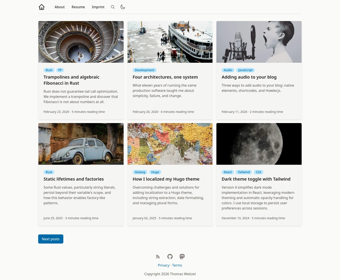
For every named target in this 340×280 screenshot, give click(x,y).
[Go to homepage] (41, 6)
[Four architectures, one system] (170, 42)
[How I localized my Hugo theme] (170, 144)
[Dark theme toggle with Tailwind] (259, 144)
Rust (49, 70)
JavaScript (245, 70)
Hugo (155, 172)
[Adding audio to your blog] (259, 42)
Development (144, 70)
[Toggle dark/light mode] (122, 7)
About (60, 7)
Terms (177, 265)
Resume (78, 7)
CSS (258, 172)
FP (60, 70)
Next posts (51, 239)
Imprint (98, 7)
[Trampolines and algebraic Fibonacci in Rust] (81, 42)
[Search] (113, 7)
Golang (140, 172)
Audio (228, 70)
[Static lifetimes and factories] (81, 144)
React (228, 172)
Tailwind (244, 172)
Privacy (163, 265)
